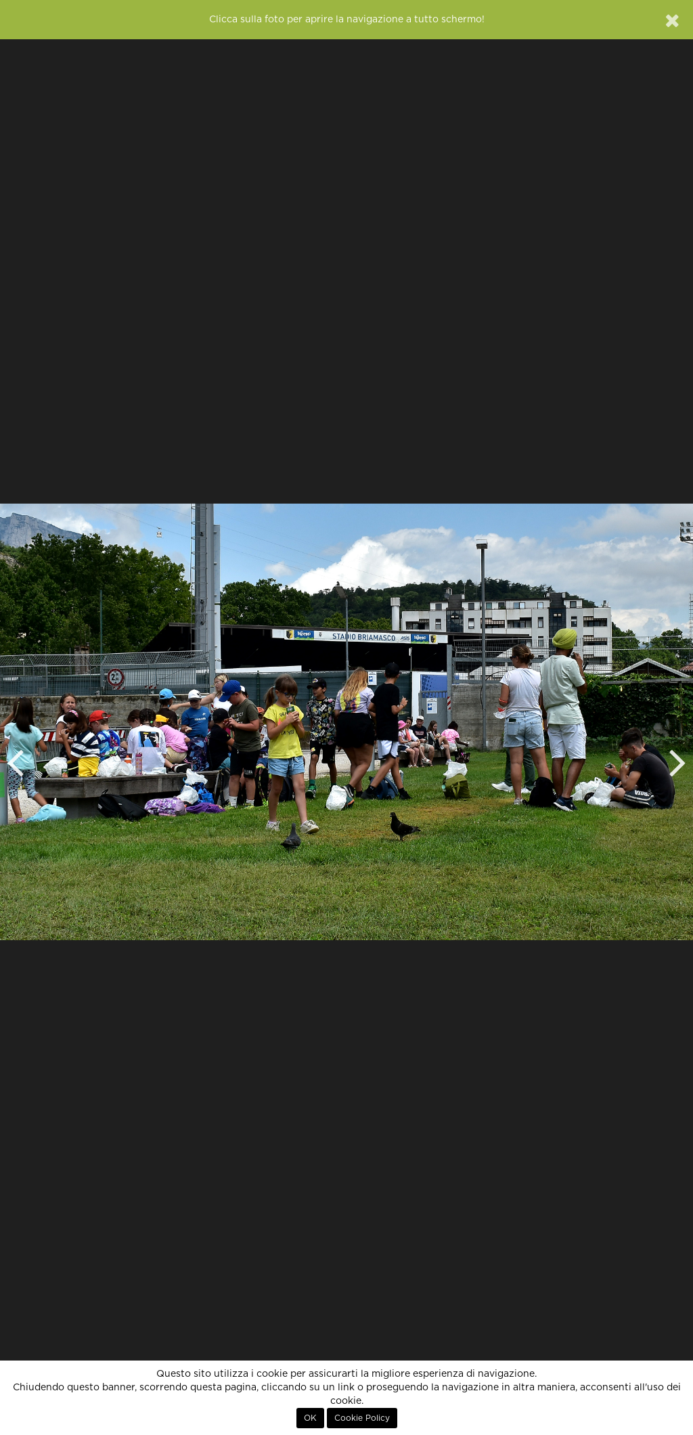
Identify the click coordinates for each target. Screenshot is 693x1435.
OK (310, 1418)
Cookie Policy (362, 1418)
